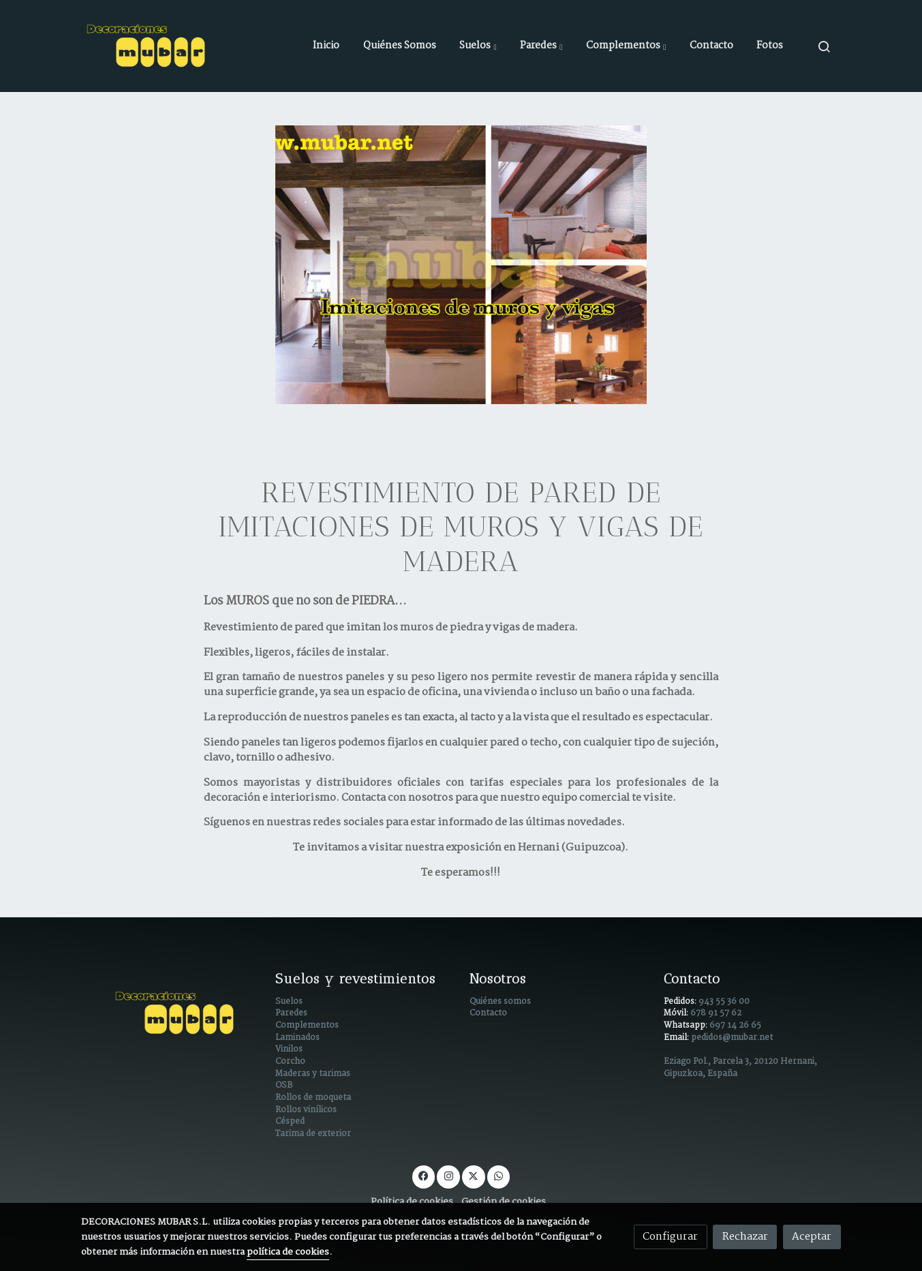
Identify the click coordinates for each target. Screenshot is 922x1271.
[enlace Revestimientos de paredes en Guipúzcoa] (461, 264)
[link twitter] (474, 1175)
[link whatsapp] (499, 1175)
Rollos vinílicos (306, 1110)
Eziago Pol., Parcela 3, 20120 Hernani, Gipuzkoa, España (740, 1068)
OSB (283, 1085)
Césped (290, 1122)
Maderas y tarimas (312, 1074)
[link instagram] (448, 1175)
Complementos (307, 1025)
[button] (478, 46)
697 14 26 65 (735, 1025)
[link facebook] (424, 1175)
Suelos (289, 1002)
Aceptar (811, 1236)
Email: (677, 1038)
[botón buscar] (824, 46)
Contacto (488, 1013)
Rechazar (745, 1236)
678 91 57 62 (715, 1013)
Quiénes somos (500, 1002)
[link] (148, 46)
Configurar (670, 1236)
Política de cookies (412, 1202)
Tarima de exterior (313, 1134)
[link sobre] (169, 1013)
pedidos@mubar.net (732, 1038)
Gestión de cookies (503, 1202)
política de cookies (288, 1252)
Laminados (297, 1038)
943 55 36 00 (724, 1002)
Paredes (291, 1013)
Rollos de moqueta (313, 1098)
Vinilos (289, 1049)
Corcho (290, 1062)
